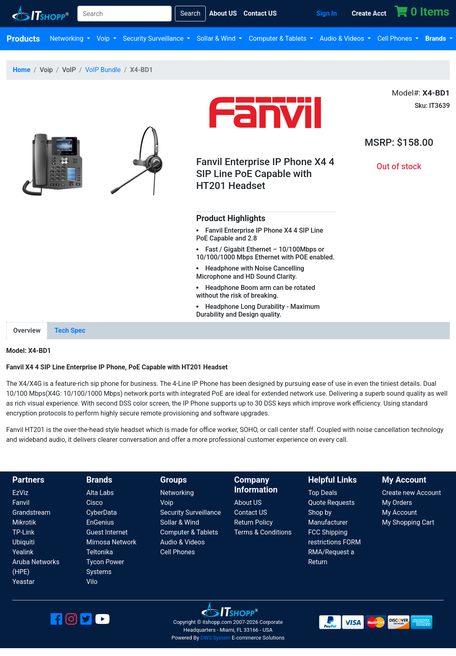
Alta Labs (100, 493)
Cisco (94, 503)
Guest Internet (107, 532)
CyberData (101, 512)
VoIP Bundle (103, 70)
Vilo (92, 582)
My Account (399, 512)
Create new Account (411, 493)
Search (190, 13)
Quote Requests (331, 503)
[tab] (26, 330)
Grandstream (31, 512)
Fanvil (21, 503)
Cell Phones (395, 38)
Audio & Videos (343, 38)
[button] (95, 162)
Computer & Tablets (278, 38)
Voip (104, 38)
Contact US (250, 512)
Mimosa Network (111, 542)
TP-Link (23, 532)
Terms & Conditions (263, 532)
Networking (67, 38)
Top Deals (322, 493)
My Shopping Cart (408, 522)
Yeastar (23, 582)
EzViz (20, 493)
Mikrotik (24, 522)
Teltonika (99, 552)
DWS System (215, 638)
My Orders (397, 503)
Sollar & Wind (217, 38)
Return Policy (253, 522)
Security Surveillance (154, 38)
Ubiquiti (23, 542)
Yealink (22, 552)
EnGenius (100, 522)
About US (247, 503)
